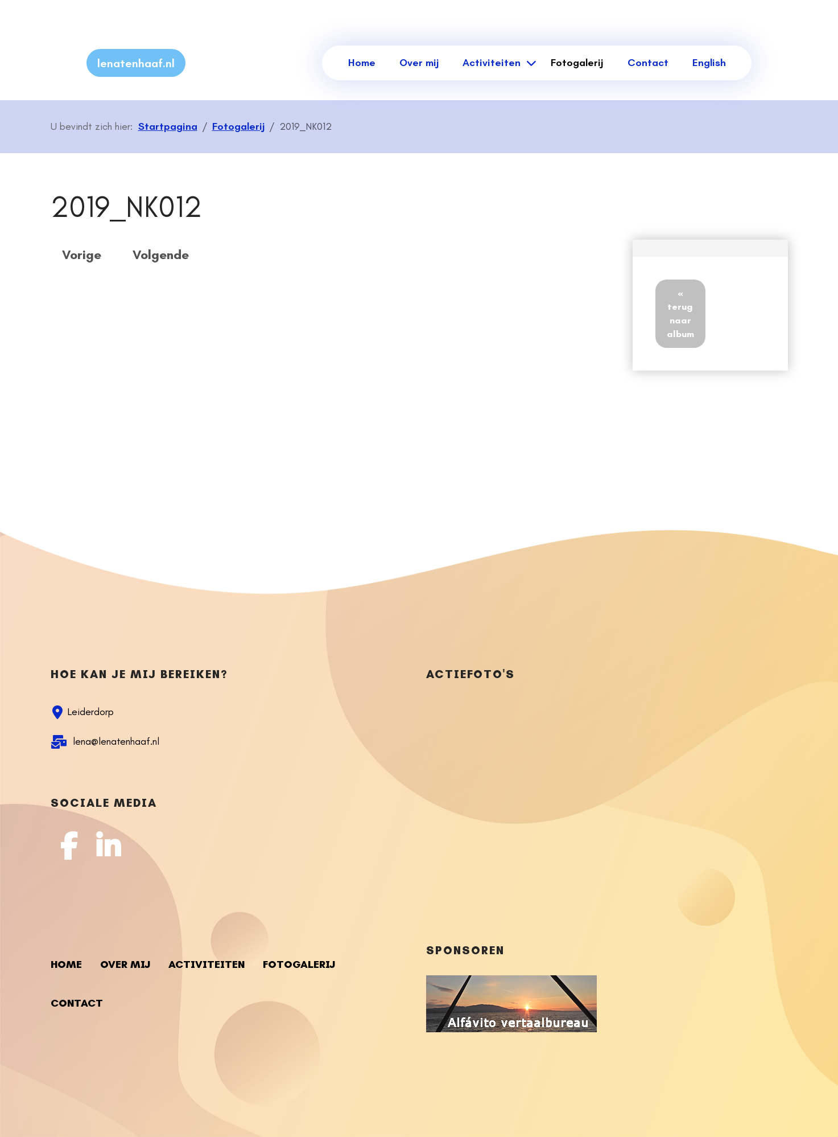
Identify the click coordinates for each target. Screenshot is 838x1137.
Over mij (419, 62)
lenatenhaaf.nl (136, 63)
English (709, 62)
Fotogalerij (577, 62)
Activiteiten (492, 62)
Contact (648, 62)
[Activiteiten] (530, 63)
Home (361, 62)
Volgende (161, 254)
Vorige (81, 254)
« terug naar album (680, 313)
